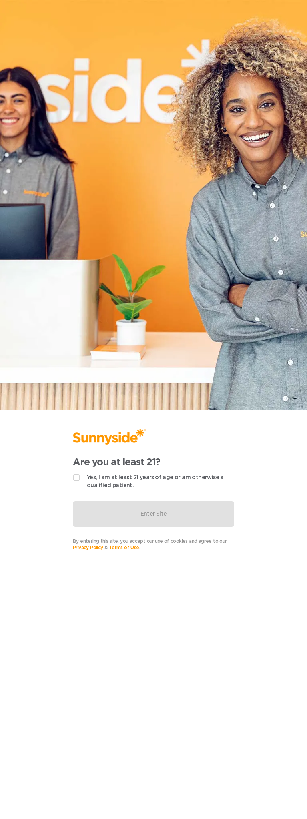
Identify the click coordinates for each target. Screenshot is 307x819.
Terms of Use (124, 547)
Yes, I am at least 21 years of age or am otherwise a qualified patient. (155, 481)
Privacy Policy (88, 547)
